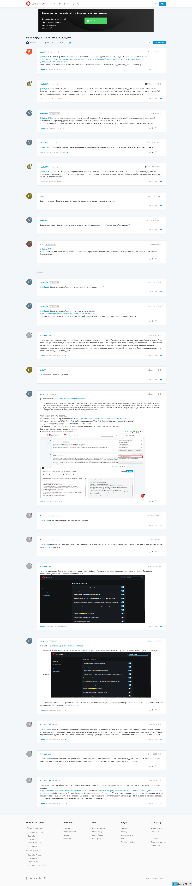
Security (124, 828)
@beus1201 (54, 142)
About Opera (156, 828)
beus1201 (43, 52)
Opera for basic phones (37, 865)
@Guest (53, 394)
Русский (33, 43)
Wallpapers (67, 835)
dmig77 (43, 196)
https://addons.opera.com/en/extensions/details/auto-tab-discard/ (67, 314)
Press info (155, 832)
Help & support (98, 828)
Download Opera (97, 21)
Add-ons (67, 828)
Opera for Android (35, 855)
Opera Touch (33, 862)
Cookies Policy (127, 835)
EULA (123, 839)
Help (94, 822)
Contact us (155, 845)
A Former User (45, 336)
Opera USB (32, 846)
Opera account (69, 832)
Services (68, 822)
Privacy (124, 832)
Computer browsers (34, 828)
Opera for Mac (34, 836)
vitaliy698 (44, 113)
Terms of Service (128, 842)
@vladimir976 (55, 113)
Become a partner (158, 842)
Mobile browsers (32, 851)
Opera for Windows (35, 832)
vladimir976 (44, 84)
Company (156, 822)
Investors (155, 839)
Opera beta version (35, 843)
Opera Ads (67, 839)
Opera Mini (32, 858)
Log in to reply (159, 42)
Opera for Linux (34, 839)
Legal (124, 822)
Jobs (153, 835)
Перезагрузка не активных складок (70, 399)
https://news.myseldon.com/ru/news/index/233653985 (63, 791)
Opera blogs (97, 832)
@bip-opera (57, 516)
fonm (42, 244)
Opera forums (98, 835)
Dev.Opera (96, 839)
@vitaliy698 (53, 52)
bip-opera (44, 282)
